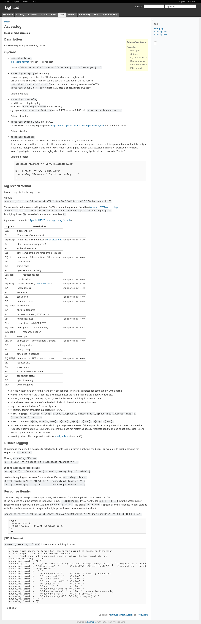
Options (134, 54)
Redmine (91, 622)
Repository (84, 14)
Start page (159, 28)
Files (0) (11, 607)
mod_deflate (61, 436)
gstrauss (114, 614)
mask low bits (54, 239)
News (54, 14)
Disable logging (137, 60)
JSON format (136, 68)
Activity (20, 14)
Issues (44, 14)
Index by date (160, 34)
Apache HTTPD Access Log (104, 207)
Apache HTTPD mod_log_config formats (50, 220)
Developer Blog (109, 14)
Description (135, 50)
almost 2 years (125, 614)
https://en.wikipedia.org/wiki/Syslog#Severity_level (77, 125)
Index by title (160, 31)
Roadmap (32, 14)
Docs (6, 21)
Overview (8, 14)
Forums (72, 14)
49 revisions (142, 614)
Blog (96, 14)
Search (138, 6)
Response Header (138, 64)
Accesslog (131, 47)
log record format (138, 57)
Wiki (62, 14)
